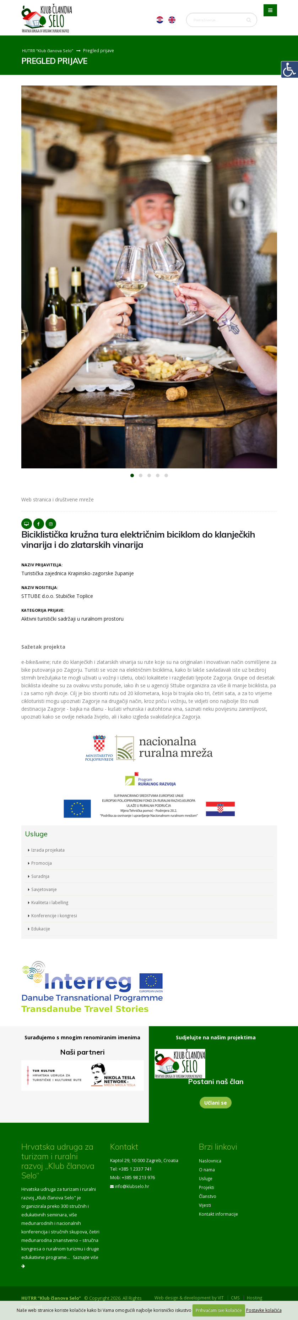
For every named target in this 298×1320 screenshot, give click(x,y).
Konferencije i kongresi (55, 915)
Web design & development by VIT (191, 1298)
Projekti (207, 1186)
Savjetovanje (44, 889)
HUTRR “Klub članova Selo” (48, 50)
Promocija (41, 863)
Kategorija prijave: (42, 610)
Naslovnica (210, 1160)
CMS (239, 1298)
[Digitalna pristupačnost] (289, 69)
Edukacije (41, 928)
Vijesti (205, 1203)
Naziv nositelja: (39, 587)
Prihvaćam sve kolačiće (219, 1310)
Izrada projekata (48, 850)
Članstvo (208, 1195)
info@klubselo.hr (133, 1186)
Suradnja (40, 876)
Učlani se (215, 1102)
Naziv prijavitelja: (42, 564)
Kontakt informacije (219, 1212)
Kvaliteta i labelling (50, 902)
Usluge (206, 1178)
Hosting (259, 1298)
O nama (207, 1169)
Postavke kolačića (264, 1310)
